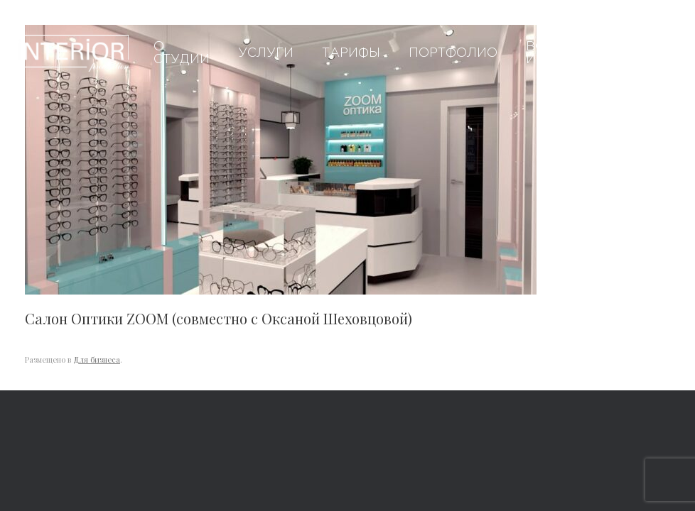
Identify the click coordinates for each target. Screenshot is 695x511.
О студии (181, 53)
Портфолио (453, 53)
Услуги (265, 53)
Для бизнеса (96, 359)
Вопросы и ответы (561, 53)
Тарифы (351, 53)
